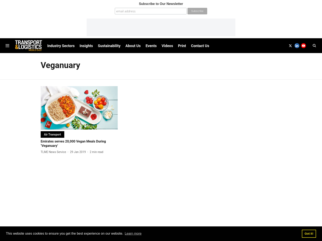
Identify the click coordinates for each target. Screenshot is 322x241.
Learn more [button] (133, 233)
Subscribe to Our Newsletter (161, 4)
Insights (86, 46)
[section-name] (52, 134)
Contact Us (200, 46)
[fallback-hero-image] (79, 108)
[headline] (79, 143)
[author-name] (54, 152)
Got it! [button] (309, 233)
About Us (133, 46)
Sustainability (109, 46)
